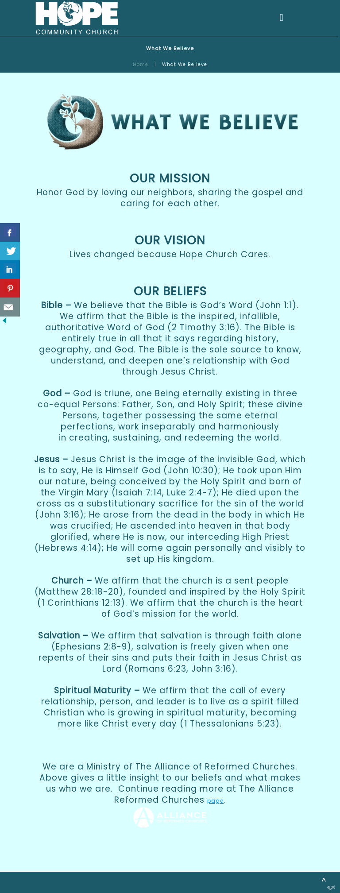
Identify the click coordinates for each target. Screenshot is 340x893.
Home (140, 64)
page (215, 800)
